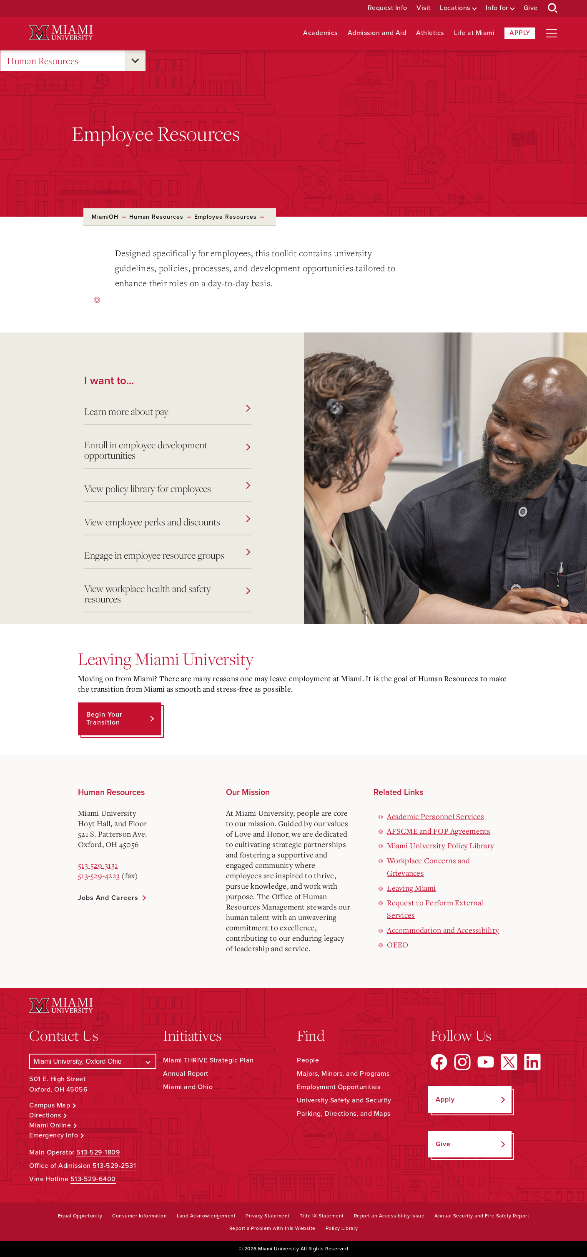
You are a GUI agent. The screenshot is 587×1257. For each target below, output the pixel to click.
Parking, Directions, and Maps (344, 1114)
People (308, 1060)
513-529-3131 (98, 865)
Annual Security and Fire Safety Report (481, 1216)
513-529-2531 (114, 1166)
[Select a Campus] (92, 1061)
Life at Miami (474, 33)
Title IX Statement (322, 1216)
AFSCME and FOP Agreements (438, 831)
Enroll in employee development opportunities (167, 450)
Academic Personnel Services (435, 816)
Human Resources (43, 61)
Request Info (387, 8)
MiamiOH (105, 216)
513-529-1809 (98, 1152)
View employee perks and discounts (167, 521)
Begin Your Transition (104, 718)
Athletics (430, 33)
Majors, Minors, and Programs (343, 1074)
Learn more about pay (167, 411)
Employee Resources (225, 216)
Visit (423, 8)
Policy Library (342, 1228)
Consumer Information (139, 1216)
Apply (519, 33)
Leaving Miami (411, 888)
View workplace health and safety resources (167, 593)
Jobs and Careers (108, 898)
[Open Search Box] (553, 8)
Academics (320, 33)
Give (531, 8)
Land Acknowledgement (206, 1216)
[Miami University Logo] (61, 32)
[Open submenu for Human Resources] (135, 60)
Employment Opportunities (338, 1087)
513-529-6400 (93, 1179)
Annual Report (185, 1074)
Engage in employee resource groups (167, 555)
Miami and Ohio (188, 1087)
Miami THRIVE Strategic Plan (208, 1060)
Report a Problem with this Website (272, 1228)
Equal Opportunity (80, 1216)
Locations (455, 8)
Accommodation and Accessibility (443, 930)
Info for (497, 8)
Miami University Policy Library (440, 845)
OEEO (397, 945)
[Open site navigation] (551, 33)
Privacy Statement (268, 1216)
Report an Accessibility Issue (389, 1216)
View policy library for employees (167, 488)
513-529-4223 (99, 875)
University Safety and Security (344, 1100)
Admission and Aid (377, 33)
